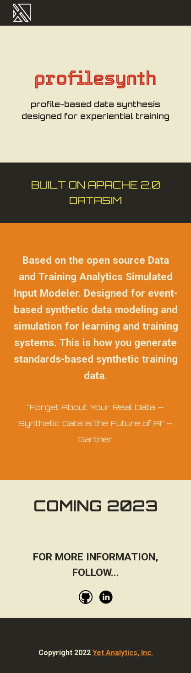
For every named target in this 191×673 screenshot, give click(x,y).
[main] (95, 94)
